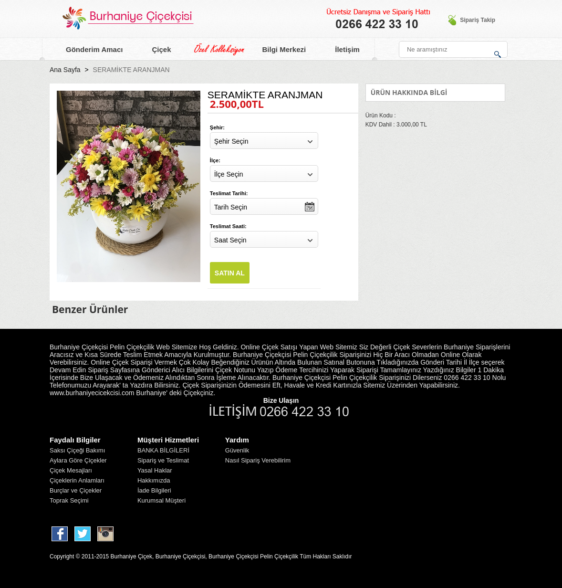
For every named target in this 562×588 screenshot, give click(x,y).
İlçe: (215, 160)
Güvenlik (237, 450)
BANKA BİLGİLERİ (163, 450)
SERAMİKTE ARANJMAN (131, 70)
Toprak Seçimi (69, 500)
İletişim (341, 49)
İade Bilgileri (154, 490)
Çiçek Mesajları (71, 470)
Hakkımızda (153, 480)
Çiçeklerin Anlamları (77, 480)
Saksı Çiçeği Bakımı (77, 450)
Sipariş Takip (471, 20)
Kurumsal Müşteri (161, 500)
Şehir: (217, 127)
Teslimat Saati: (228, 226)
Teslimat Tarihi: (229, 193)
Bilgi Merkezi (278, 49)
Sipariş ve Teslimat (163, 460)
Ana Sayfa (65, 70)
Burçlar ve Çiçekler (76, 490)
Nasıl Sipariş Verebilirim (258, 460)
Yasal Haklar (154, 470)
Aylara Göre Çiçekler (78, 460)
